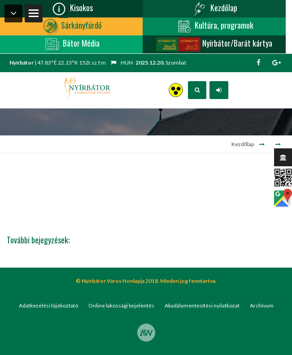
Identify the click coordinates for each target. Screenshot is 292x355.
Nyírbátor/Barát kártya (214, 44)
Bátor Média (71, 44)
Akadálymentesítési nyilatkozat (202, 305)
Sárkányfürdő (71, 26)
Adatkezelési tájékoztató (48, 305)
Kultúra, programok (214, 26)
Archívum (262, 305)
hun (122, 62)
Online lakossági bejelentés (121, 305)
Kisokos (71, 9)
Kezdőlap (214, 9)
